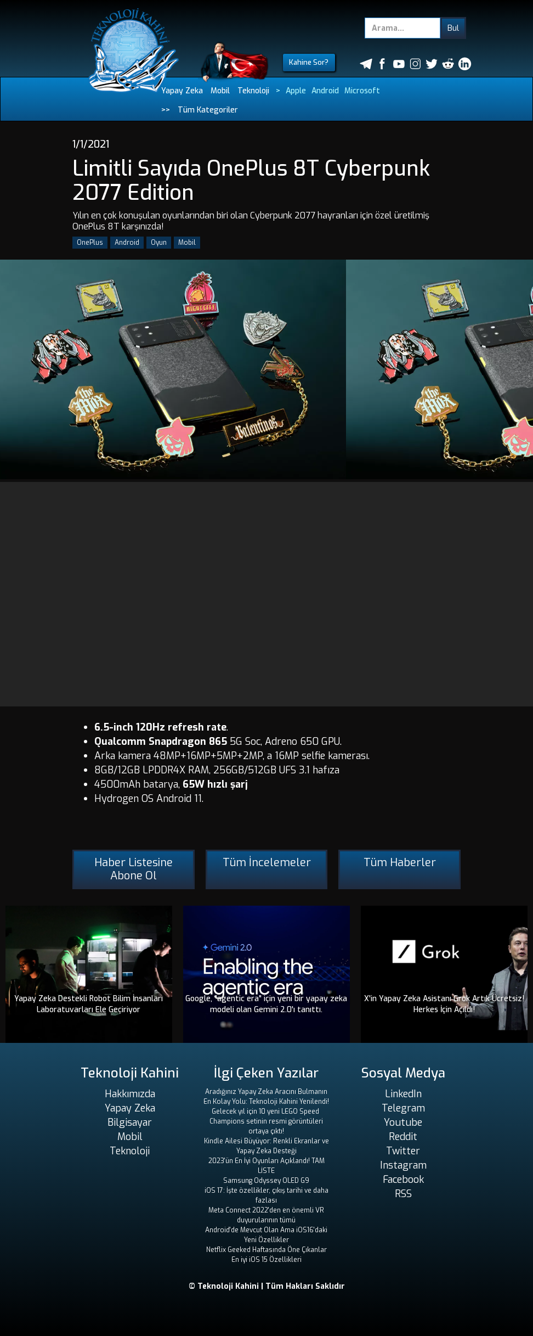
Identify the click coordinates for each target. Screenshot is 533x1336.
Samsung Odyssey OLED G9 (266, 1180)
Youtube (403, 1122)
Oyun (159, 242)
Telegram (403, 1108)
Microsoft (362, 91)
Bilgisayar (129, 1122)
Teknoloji (253, 91)
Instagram (403, 1165)
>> (165, 110)
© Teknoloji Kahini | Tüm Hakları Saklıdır (267, 1286)
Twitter (403, 1151)
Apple (296, 91)
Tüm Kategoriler (208, 110)
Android (325, 91)
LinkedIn (403, 1094)
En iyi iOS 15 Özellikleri (266, 1259)
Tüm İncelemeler (267, 862)
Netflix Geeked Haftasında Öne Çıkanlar (266, 1249)
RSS (403, 1193)
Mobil (220, 91)
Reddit (403, 1136)
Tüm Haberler (400, 862)
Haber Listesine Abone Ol (133, 869)
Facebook (403, 1179)
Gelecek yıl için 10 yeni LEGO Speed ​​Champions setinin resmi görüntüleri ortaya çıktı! (266, 1121)
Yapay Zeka (182, 91)
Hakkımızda (130, 1094)
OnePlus (90, 242)
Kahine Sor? (308, 62)
